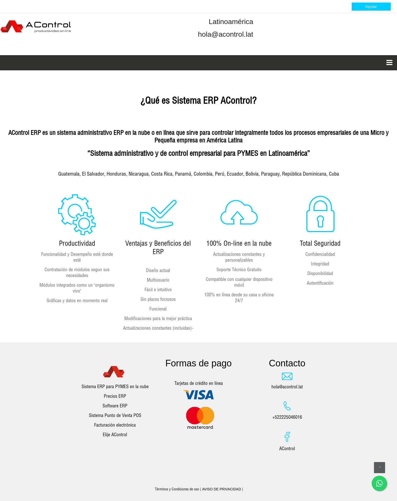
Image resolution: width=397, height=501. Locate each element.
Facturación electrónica (115, 425)
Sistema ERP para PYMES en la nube (115, 386)
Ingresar (371, 6)
